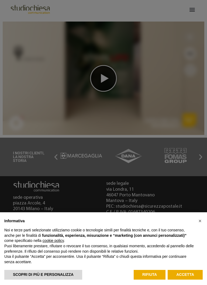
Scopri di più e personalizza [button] (43, 274)
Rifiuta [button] (149, 274)
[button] (200, 221)
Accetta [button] (185, 274)
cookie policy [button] (53, 240)
